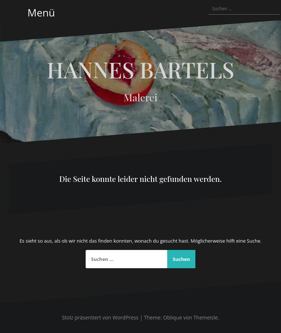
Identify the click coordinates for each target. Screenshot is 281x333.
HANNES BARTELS (141, 69)
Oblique (172, 317)
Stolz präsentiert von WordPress (100, 317)
